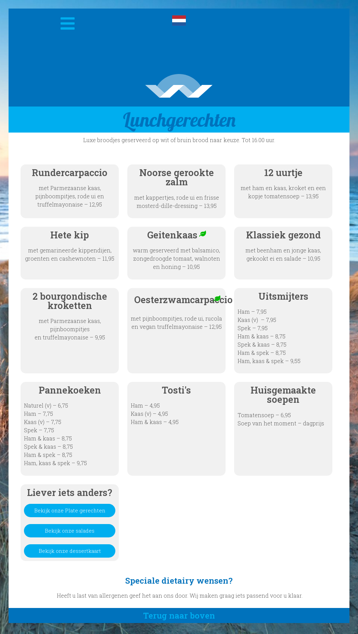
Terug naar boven (179, 617)
